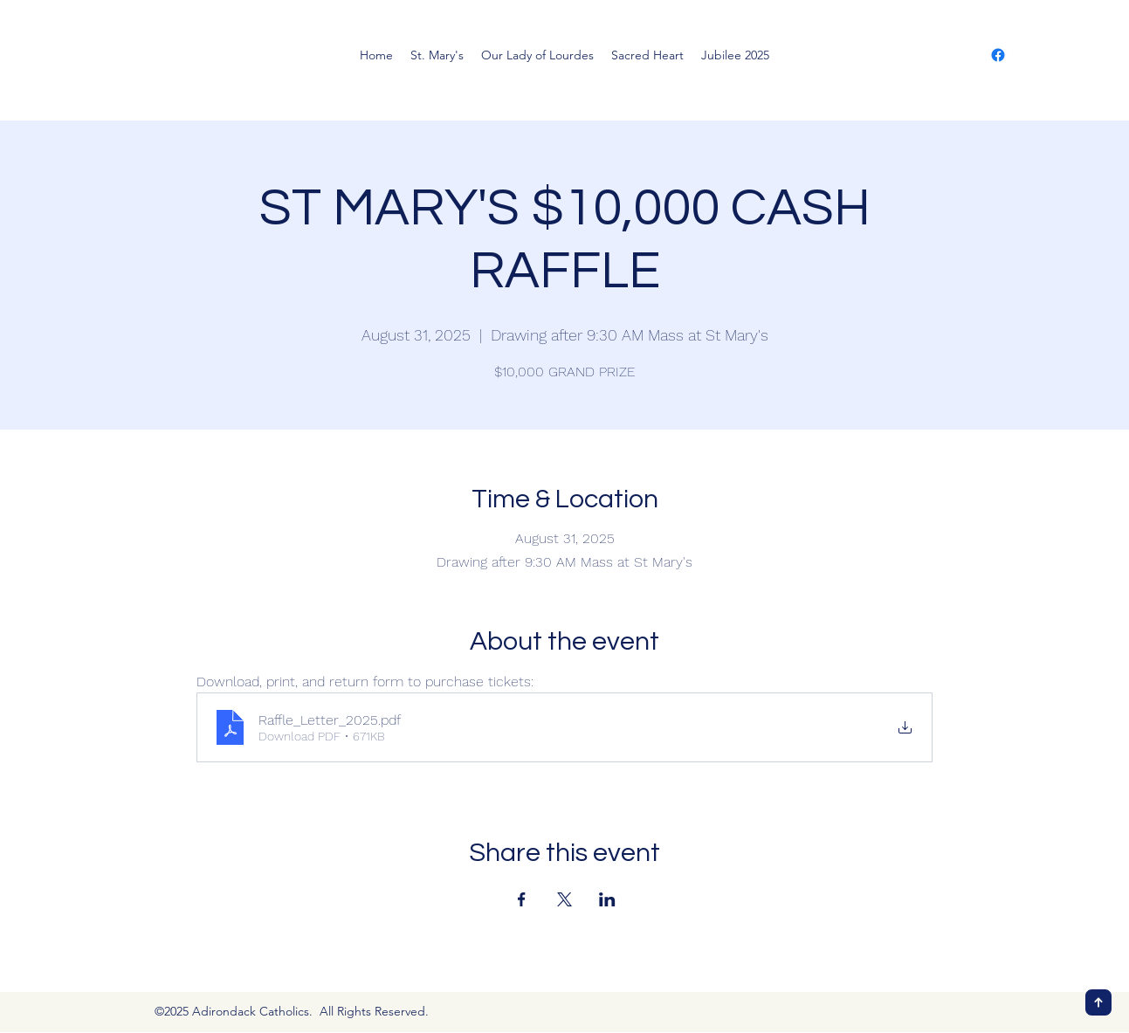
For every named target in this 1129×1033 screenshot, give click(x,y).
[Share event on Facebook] (521, 899)
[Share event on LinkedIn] (607, 899)
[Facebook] (998, 55)
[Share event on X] (564, 899)
